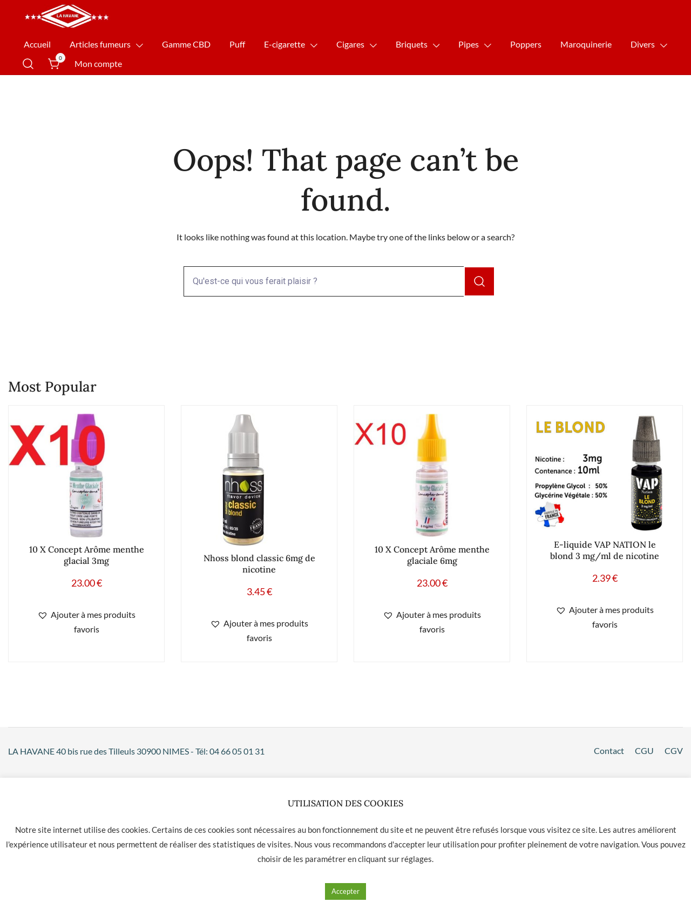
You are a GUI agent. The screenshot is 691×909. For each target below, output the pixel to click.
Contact (609, 750)
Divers (643, 44)
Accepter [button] (345, 891)
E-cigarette (284, 44)
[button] (86, 622)
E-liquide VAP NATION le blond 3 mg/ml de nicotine (604, 550)
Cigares (350, 44)
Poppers (525, 44)
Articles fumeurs (100, 44)
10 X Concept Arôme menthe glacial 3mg (86, 555)
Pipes (468, 44)
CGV (674, 750)
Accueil (37, 44)
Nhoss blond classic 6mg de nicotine (259, 564)
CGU (644, 750)
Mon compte (98, 63)
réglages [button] (416, 859)
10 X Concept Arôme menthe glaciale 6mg (432, 555)
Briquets (412, 44)
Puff (237, 44)
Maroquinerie (586, 44)
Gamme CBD (186, 44)
